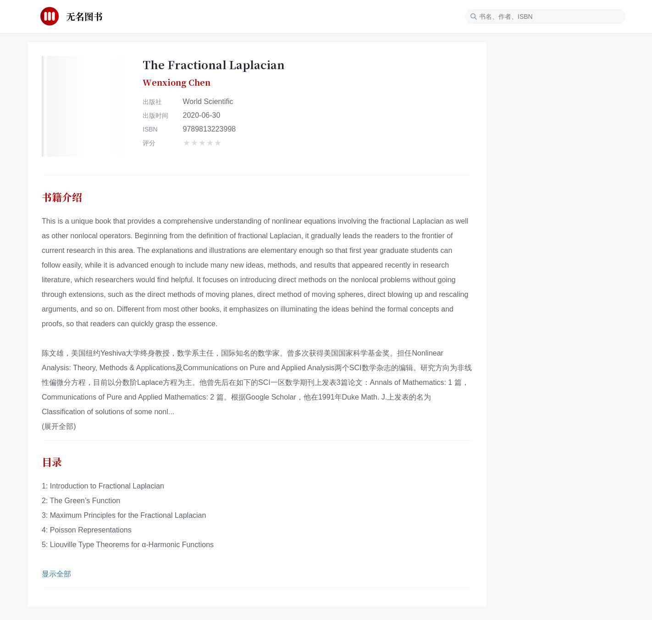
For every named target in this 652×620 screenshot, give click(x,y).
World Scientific (208, 101)
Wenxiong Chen (176, 82)
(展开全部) (59, 426)
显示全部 (56, 574)
